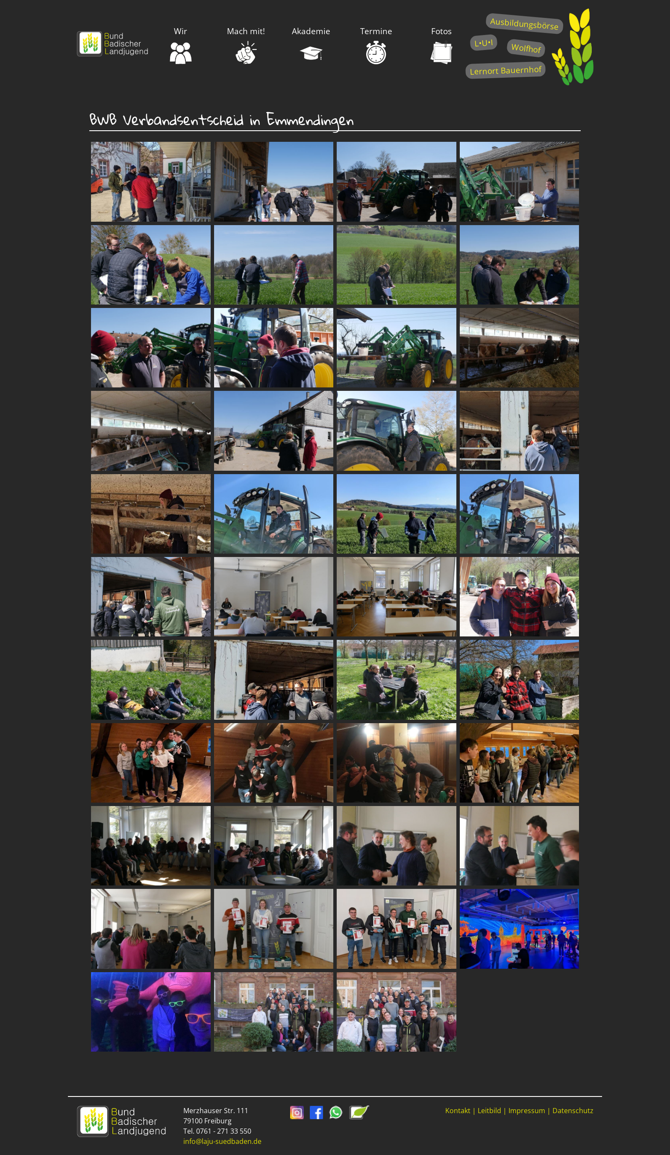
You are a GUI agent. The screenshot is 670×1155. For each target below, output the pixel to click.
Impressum (526, 1110)
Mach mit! (246, 45)
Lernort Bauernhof (505, 70)
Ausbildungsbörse (524, 23)
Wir (181, 45)
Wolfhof (526, 48)
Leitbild (489, 1110)
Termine (376, 45)
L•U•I (483, 42)
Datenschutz (573, 1110)
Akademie (311, 45)
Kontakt (457, 1110)
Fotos (441, 45)
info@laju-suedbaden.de (222, 1141)
